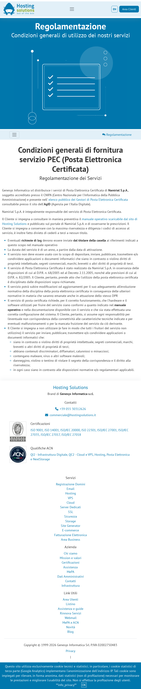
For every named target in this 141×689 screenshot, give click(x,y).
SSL (70, 512)
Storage (70, 521)
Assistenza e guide (70, 609)
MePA (70, 572)
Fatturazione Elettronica (70, 535)
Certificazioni (70, 562)
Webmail (70, 618)
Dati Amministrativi (70, 576)
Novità (70, 627)
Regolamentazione (117, 135)
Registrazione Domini (70, 484)
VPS (70, 498)
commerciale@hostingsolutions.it (70, 415)
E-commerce (70, 530)
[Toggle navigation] (72, 9)
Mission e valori (70, 558)
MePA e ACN (70, 623)
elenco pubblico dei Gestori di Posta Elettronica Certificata (88, 200)
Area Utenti (70, 599)
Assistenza (70, 567)
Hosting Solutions (70, 387)
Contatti (70, 581)
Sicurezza (70, 516)
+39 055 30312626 (70, 409)
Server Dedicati (70, 507)
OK (84, 685)
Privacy (70, 651)
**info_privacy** (66, 685)
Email (70, 489)
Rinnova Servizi (70, 613)
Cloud (71, 503)
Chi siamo (70, 553)
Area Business (70, 540)
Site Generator (70, 526)
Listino (70, 604)
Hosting (70, 493)
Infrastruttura (71, 586)
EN (114, 9)
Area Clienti (129, 9)
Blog (70, 632)
